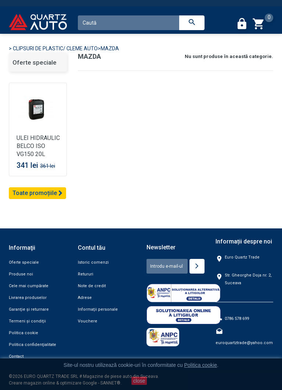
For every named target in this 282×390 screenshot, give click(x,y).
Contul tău (91, 247)
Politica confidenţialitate (32, 344)
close (139, 381)
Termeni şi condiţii (27, 321)
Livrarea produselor (28, 297)
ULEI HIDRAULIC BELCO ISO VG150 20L (38, 146)
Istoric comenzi (93, 262)
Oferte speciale (34, 62)
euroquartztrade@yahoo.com (244, 342)
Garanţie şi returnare (29, 309)
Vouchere (87, 321)
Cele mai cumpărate (28, 286)
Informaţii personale (98, 309)
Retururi (85, 274)
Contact (16, 356)
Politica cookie (23, 333)
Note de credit (92, 286)
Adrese (85, 297)
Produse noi (21, 274)
